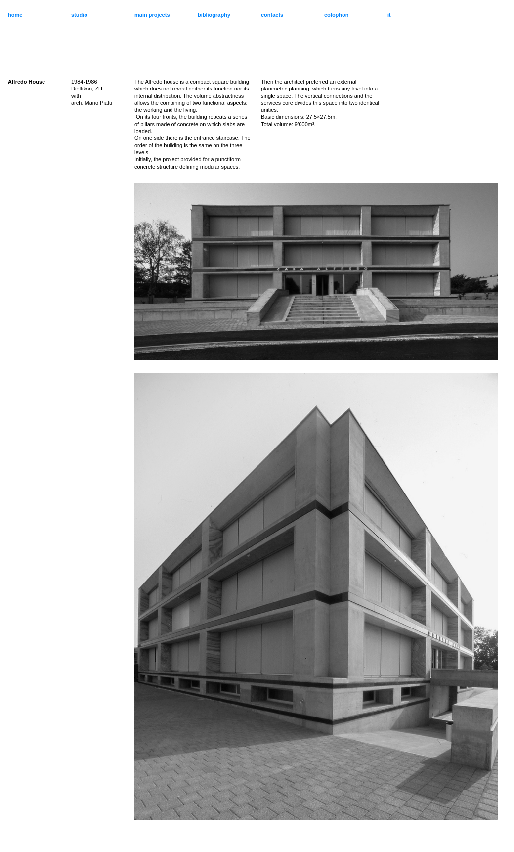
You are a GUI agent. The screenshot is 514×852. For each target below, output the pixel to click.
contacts (272, 15)
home (15, 15)
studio (79, 15)
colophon (336, 15)
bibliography (214, 15)
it (389, 15)
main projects (152, 15)
